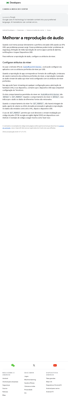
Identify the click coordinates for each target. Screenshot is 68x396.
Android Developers (9, 30)
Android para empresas (10, 382)
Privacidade (28, 390)
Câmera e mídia (29, 386)
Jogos (26, 376)
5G (25, 393)
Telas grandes (50, 378)
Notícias (5, 392)
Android (5, 378)
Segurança (6, 385)
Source (5, 388)
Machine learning (30, 380)
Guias (49, 30)
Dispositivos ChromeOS (54, 385)
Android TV (50, 392)
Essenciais (20, 30)
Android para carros (52, 388)
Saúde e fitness (29, 383)
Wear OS (49, 382)
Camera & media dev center (15, 9)
